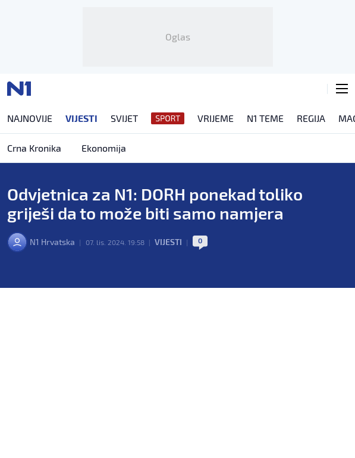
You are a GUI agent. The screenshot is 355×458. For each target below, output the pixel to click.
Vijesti (168, 242)
